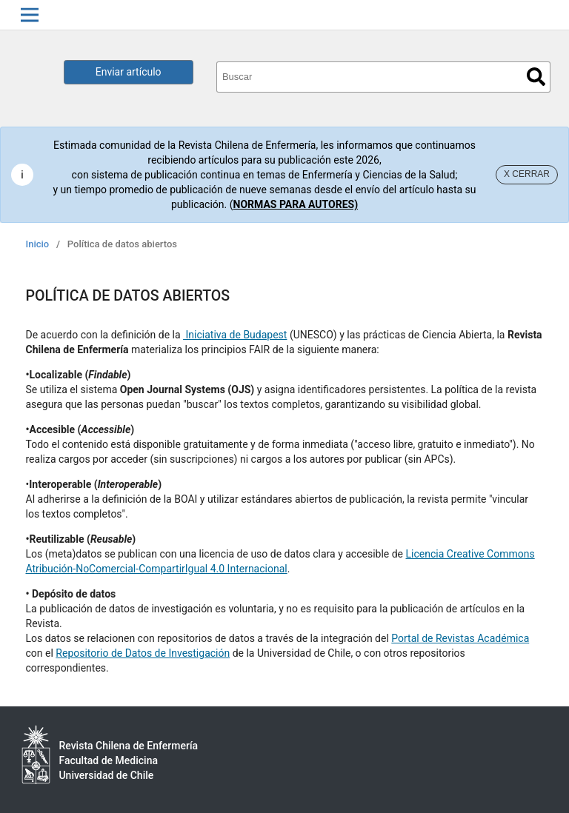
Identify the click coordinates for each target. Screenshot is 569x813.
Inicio (38, 244)
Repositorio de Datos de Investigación (143, 653)
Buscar (536, 76)
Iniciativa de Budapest (235, 335)
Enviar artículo (129, 72)
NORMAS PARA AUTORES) (296, 204)
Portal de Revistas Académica (460, 638)
